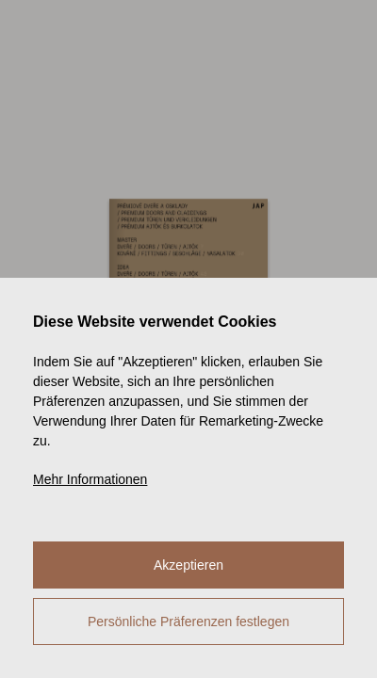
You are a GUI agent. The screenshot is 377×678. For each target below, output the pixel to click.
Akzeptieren (188, 565)
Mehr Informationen (90, 479)
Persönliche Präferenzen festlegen (188, 621)
